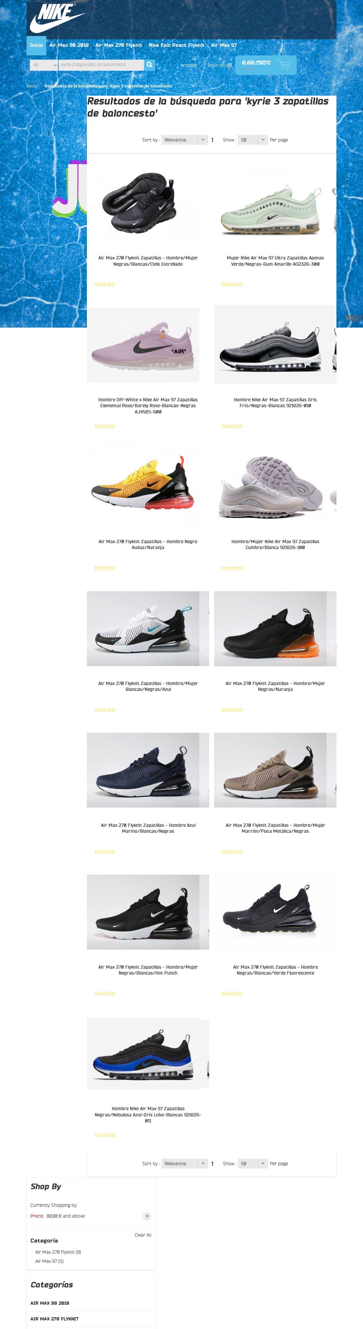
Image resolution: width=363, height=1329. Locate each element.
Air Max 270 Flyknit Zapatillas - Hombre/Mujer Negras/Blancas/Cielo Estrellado (162, 228)
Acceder (228, 29)
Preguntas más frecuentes (65, 1218)
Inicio (88, 9)
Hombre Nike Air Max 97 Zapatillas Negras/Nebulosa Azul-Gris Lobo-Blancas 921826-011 (162, 1076)
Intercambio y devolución (137, 1196)
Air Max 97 (276, 9)
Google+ (192, 1194)
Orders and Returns (192, 1287)
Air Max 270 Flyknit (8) (59, 133)
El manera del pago (131, 1188)
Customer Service (81, 1273)
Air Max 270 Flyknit (171, 9)
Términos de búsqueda (95, 1287)
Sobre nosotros (54, 1187)
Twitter (191, 1186)
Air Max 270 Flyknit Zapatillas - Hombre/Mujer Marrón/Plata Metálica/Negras (279, 793)
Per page (288, 103)
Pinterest (193, 1202)
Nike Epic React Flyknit (229, 9)
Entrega (119, 1203)
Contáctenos (51, 1195)
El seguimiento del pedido (137, 1211)
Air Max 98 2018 (121, 9)
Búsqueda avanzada (145, 1287)
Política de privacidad (133, 1180)
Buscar (45, 1203)
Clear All (87, 116)
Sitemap (46, 1210)
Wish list (255, 29)
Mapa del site (52, 1287)
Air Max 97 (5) (50, 142)
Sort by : (160, 103)
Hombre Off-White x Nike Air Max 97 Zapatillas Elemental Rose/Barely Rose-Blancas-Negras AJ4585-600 (162, 369)
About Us (47, 1273)
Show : (238, 103)
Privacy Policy (120, 1273)
